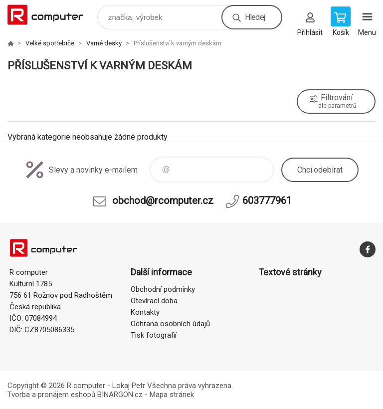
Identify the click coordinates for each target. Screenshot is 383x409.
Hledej (255, 17)
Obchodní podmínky (163, 289)
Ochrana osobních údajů (170, 323)
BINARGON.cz (120, 394)
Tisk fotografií (154, 335)
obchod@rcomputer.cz (162, 200)
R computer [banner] (51, 14)
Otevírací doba (154, 300)
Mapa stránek (172, 394)
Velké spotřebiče (49, 43)
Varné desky (104, 43)
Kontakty (145, 312)
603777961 (267, 200)
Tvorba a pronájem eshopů (51, 394)
